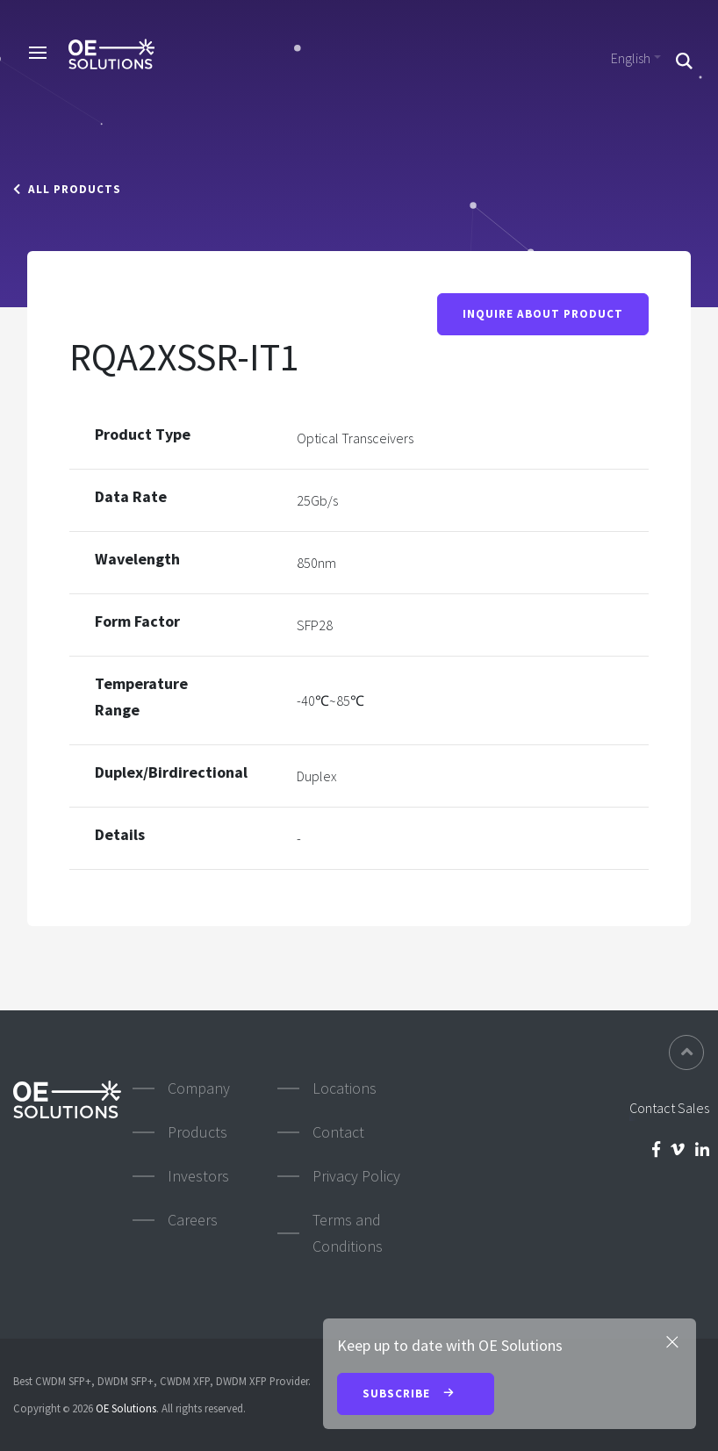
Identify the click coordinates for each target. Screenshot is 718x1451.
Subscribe (416, 1395)
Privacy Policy (356, 1176)
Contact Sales (669, 1108)
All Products (67, 189)
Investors (198, 1176)
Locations (344, 1088)
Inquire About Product (543, 313)
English (630, 58)
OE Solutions (126, 1408)
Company (199, 1088)
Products (197, 1132)
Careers (193, 1220)
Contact (338, 1132)
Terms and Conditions (347, 1233)
